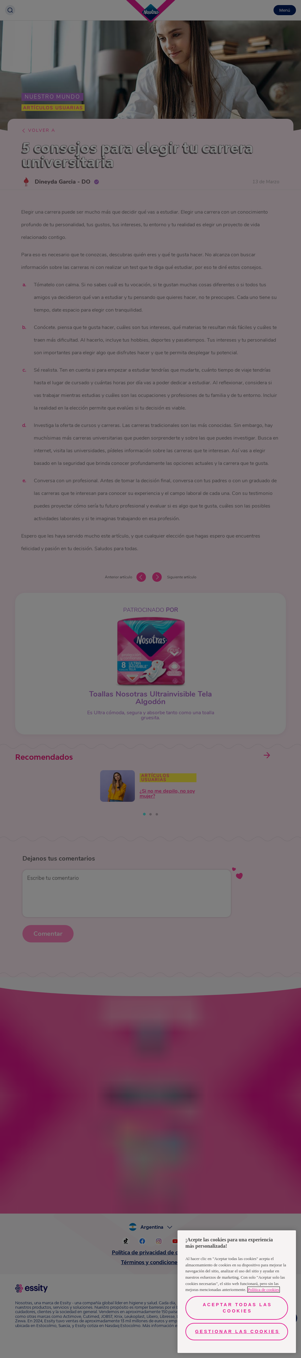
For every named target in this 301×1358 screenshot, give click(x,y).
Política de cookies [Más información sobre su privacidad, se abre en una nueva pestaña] (263, 1289)
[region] (237, 1291)
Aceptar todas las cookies (237, 1307)
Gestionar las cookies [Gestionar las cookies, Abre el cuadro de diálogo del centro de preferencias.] (237, 1331)
